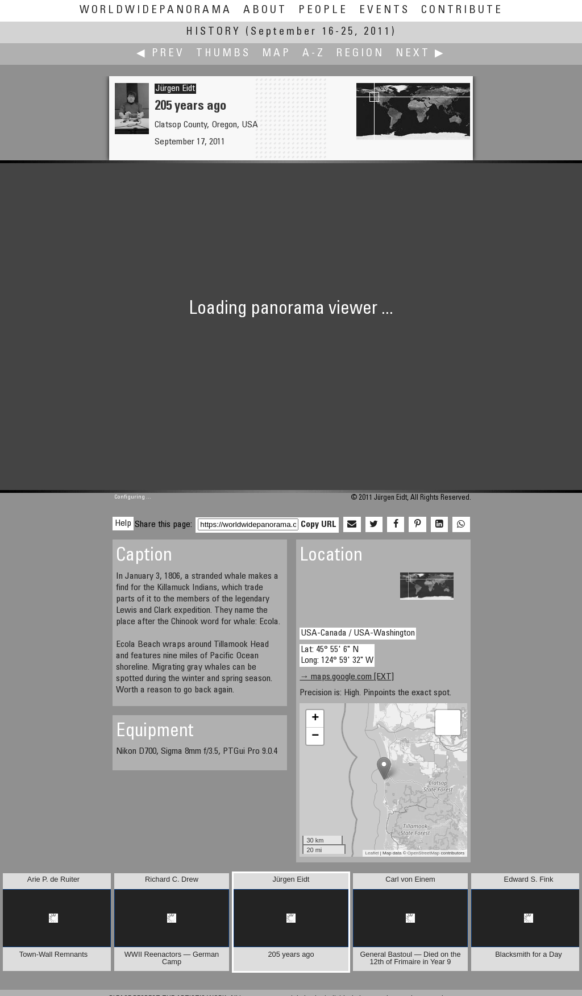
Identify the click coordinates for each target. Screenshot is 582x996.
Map (276, 53)
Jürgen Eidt (175, 88)
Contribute (462, 10)
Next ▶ (421, 53)
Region (360, 53)
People (323, 10)
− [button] (315, 736)
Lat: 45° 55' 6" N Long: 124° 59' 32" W (337, 655)
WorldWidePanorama (156, 10)
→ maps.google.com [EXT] (347, 677)
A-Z (313, 53)
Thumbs (223, 53)
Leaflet (372, 853)
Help (123, 523)
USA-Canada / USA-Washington (358, 633)
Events (384, 10)
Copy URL (318, 524)
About (265, 10)
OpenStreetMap (423, 853)
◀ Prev (160, 53)
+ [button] (315, 718)
